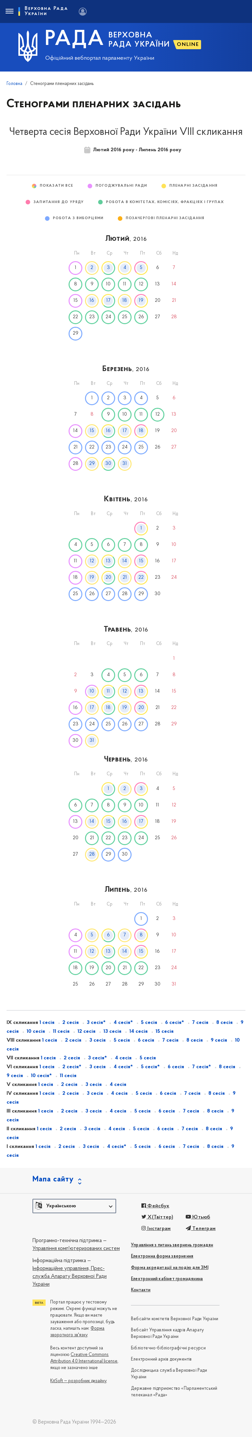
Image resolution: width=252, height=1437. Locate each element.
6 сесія (146, 1040)
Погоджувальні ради (121, 186)
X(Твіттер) (157, 1217)
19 (141, 300)
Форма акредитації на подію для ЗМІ (169, 1267)
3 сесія (97, 1040)
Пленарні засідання (193, 186)
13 (108, 561)
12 (92, 561)
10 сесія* (41, 1075)
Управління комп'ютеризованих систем (76, 1248)
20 (108, 577)
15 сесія (165, 1031)
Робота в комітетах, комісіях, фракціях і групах (165, 202)
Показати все (56, 186)
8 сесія (224, 1022)
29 (92, 463)
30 (108, 463)
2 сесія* (71, 1067)
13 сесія (112, 1031)
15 (92, 430)
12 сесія (86, 1031)
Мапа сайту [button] (53, 1179)
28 (92, 854)
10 (92, 691)
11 (108, 691)
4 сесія (123, 1058)
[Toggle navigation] (9, 11)
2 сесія (70, 1022)
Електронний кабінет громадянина (167, 1279)
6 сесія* (174, 1022)
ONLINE (188, 44)
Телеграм (201, 1228)
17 (108, 300)
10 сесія (36, 1031)
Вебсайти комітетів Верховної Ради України (174, 1319)
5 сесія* (150, 1067)
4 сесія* (123, 1022)
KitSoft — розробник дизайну (78, 1381)
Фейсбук (155, 1206)
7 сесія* (201, 1067)
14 (124, 561)
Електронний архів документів (161, 1359)
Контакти (141, 1290)
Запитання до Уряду (58, 202)
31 (124, 463)
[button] (74, 1206)
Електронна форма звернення (162, 1256)
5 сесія (149, 1022)
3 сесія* (96, 1022)
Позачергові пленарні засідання (165, 218)
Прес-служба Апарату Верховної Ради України (69, 1276)
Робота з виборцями (78, 218)
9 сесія (219, 1040)
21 (125, 577)
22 (141, 577)
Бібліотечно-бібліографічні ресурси (168, 1348)
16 (92, 300)
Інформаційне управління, (61, 1268)
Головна (14, 83)
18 (124, 300)
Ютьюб (198, 1217)
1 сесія (46, 1022)
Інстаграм (156, 1228)
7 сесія (200, 1022)
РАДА (75, 40)
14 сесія (138, 1031)
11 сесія (61, 1031)
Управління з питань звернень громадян (172, 1245)
